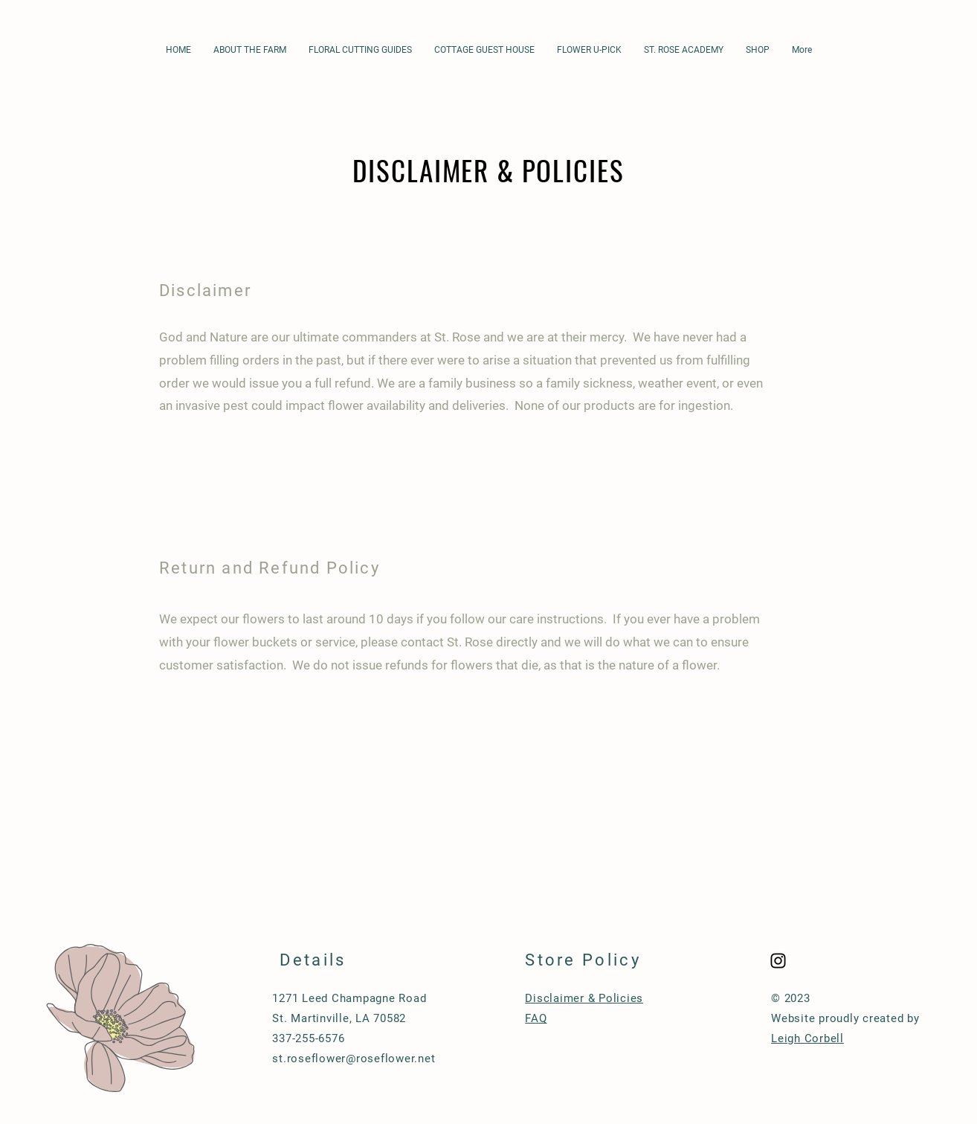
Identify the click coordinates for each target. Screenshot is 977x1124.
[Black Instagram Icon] (778, 961)
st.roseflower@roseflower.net (353, 1058)
